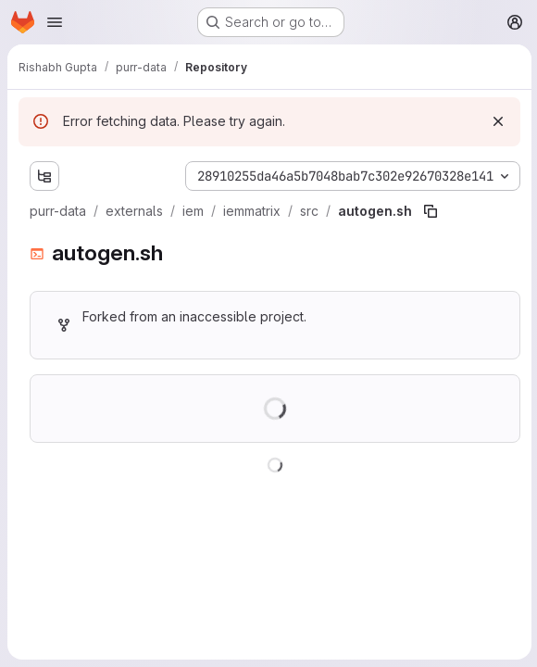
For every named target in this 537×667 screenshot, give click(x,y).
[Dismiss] (496, 121)
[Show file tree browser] (44, 176)
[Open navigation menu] (54, 22)
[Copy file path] (430, 211)
